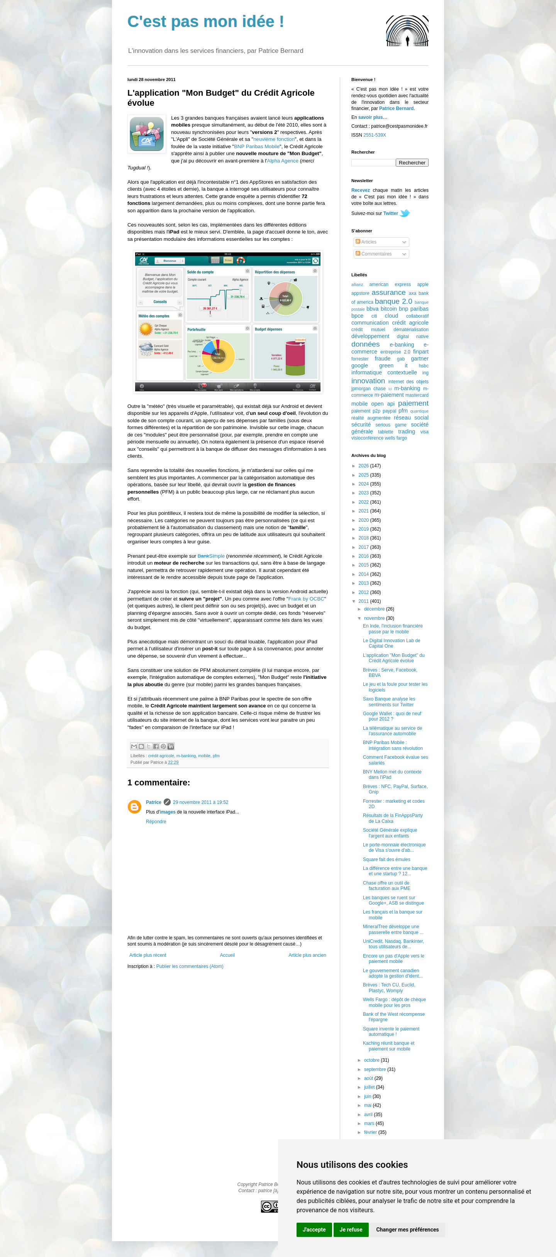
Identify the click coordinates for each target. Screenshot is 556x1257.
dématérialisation (411, 329)
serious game (391, 425)
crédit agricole (161, 755)
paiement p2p (365, 411)
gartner (420, 358)
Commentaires (374, 254)
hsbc (424, 366)
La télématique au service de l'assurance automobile (392, 731)
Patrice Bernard (396, 108)
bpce (357, 316)
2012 (364, 592)
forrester (360, 359)
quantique (419, 411)
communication (370, 323)
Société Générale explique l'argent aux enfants (390, 832)
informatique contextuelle (384, 372)
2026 (364, 466)
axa (412, 293)
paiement (413, 403)
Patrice (153, 802)
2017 (364, 547)
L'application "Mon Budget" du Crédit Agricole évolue (394, 658)
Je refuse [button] (351, 1230)
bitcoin (389, 309)
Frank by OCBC (306, 599)
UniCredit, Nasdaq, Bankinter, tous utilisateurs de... (393, 944)
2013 (364, 583)
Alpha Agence (282, 161)
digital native (413, 336)
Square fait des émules (386, 859)
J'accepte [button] (314, 1230)
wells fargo (396, 438)
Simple (211, 556)
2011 (364, 601)
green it (393, 365)
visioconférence (367, 438)
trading (406, 431)
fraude (383, 358)
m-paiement (389, 395)
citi (374, 316)
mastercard (417, 395)
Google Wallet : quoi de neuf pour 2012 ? (392, 716)
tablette (385, 432)
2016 (364, 556)
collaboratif (417, 316)
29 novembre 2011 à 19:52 (200, 802)
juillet (370, 1087)
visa (424, 432)
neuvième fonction (274, 139)
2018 (364, 538)
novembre (375, 618)
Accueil (227, 955)
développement (370, 336)
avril (369, 1114)
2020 (364, 520)
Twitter (390, 213)
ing (425, 373)
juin (368, 1096)
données (365, 344)
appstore (360, 293)
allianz (357, 284)
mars (370, 1123)
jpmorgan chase (368, 388)
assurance (389, 292)
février (371, 1132)
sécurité (361, 424)
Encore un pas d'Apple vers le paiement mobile (393, 958)
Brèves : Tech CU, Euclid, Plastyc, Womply (389, 987)
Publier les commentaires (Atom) (190, 966)
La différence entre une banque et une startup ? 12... (395, 871)
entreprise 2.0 (395, 352)
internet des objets (408, 381)
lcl (390, 389)
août (369, 1078)
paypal (389, 411)
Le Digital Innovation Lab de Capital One (391, 643)
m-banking (186, 755)
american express (390, 284)
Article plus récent (147, 955)
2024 (364, 484)
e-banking (402, 345)
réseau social (411, 417)
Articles (366, 242)
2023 (364, 493)
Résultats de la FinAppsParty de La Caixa (393, 818)
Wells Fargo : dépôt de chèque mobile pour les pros (394, 1002)
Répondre (156, 821)
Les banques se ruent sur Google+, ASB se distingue (393, 900)
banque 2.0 (393, 301)
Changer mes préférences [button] (407, 1230)
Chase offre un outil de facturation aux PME (386, 885)
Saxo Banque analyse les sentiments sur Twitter (389, 701)
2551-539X (374, 135)
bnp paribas (414, 309)
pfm (216, 755)
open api (383, 404)
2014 (364, 574)
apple (423, 284)
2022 (364, 502)
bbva (372, 309)
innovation (368, 381)
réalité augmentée (370, 418)
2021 (364, 511)
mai (368, 1105)
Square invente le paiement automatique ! (391, 1031)
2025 (364, 475)
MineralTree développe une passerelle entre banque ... (393, 929)
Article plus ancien (307, 955)
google (359, 365)
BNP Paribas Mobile (257, 146)
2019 (364, 529)
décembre (375, 609)
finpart (421, 352)
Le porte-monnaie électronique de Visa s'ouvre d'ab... (394, 847)
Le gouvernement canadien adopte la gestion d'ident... (393, 973)
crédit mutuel (368, 329)
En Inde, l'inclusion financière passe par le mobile (393, 628)
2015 (364, 565)
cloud (391, 316)
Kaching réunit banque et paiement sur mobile (388, 1045)
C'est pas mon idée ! (206, 21)
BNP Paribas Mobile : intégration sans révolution (393, 745)
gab (401, 359)
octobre (372, 1060)
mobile (204, 755)
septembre (375, 1069)
